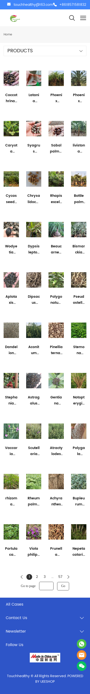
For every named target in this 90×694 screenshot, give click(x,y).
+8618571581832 (72, 4)
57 (60, 577)
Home (8, 34)
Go (63, 586)
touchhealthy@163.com (33, 4)
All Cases (14, 604)
